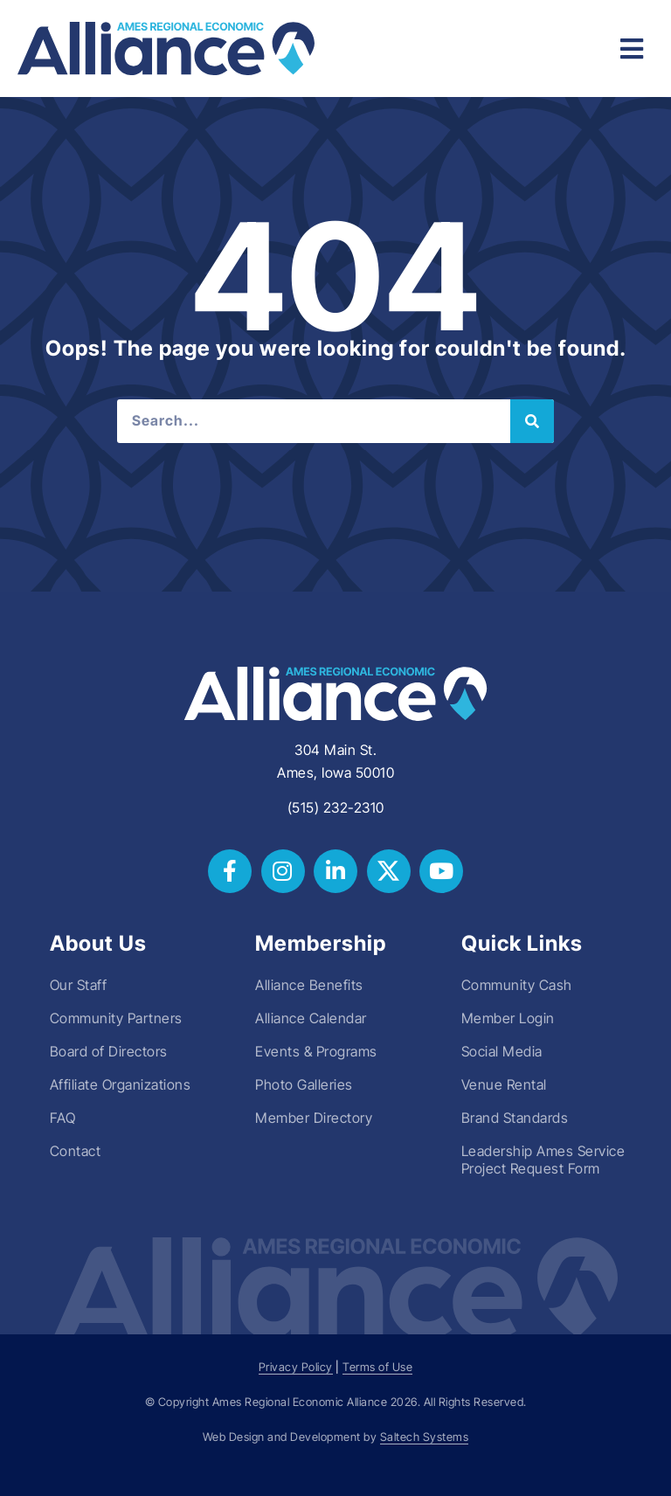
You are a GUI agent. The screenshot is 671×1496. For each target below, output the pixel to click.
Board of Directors (109, 1051)
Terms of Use (377, 1367)
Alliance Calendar (311, 1018)
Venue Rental (504, 1084)
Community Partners (116, 1018)
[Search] (532, 421)
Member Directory (313, 1117)
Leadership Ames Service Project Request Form (543, 1159)
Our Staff (78, 985)
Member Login (508, 1018)
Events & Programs (316, 1051)
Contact (75, 1151)
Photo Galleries (304, 1084)
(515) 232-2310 (335, 807)
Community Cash (516, 985)
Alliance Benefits (309, 985)
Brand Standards (515, 1117)
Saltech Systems (424, 1437)
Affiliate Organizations (120, 1084)
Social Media (502, 1051)
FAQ (63, 1117)
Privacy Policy (296, 1367)
